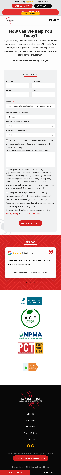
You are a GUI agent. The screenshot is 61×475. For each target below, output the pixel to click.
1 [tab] (27, 283)
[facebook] (28, 445)
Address (9, 102)
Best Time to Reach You (15, 131)
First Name (10, 81)
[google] (32, 445)
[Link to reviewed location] (30, 253)
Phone (8, 90)
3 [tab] (34, 283)
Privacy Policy (12, 213)
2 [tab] (30, 283)
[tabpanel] (30, 262)
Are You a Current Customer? (17, 112)
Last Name (36, 81)
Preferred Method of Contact (17, 122)
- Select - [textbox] (11, 126)
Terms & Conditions (32, 213)
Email (34, 90)
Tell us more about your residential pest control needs (27, 150)
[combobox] (30, 126)
